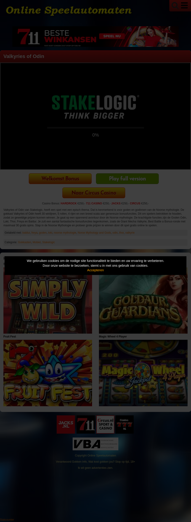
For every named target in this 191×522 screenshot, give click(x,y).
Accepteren (95, 270)
